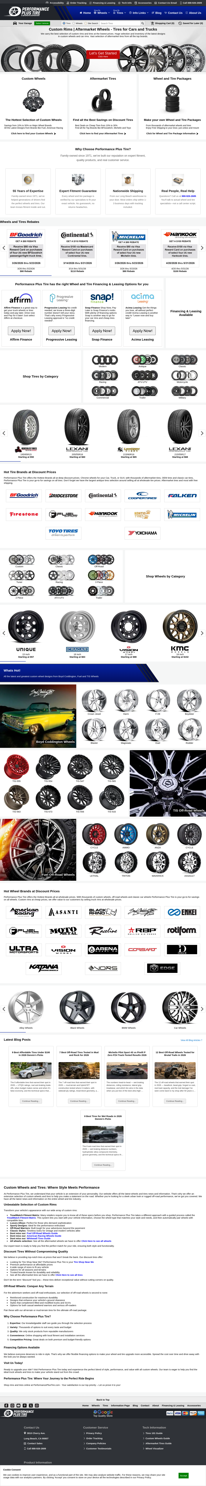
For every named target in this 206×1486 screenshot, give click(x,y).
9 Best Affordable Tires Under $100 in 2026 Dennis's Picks (31, 1054)
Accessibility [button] (57, 3)
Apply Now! (21, 331)
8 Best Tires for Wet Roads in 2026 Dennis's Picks (103, 1118)
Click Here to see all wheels (96, 1241)
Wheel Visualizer (155, 1448)
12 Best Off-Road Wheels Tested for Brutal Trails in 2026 (175, 1054)
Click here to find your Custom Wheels (33, 133)
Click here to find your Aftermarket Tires (103, 133)
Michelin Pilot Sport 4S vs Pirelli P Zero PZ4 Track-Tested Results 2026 (127, 1054)
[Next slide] (202, 247)
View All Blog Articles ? (191, 1041)
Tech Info (127, 3)
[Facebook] (5, 1405)
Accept (183, 1475)
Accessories (145, 3)
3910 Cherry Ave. (36, 1433)
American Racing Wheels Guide (44, 1236)
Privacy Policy (94, 1433)
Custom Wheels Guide (158, 1438)
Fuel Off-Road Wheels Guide (42, 1233)
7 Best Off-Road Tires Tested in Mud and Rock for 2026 (79, 1054)
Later (193, 23)
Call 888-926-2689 (36, 1448)
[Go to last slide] (4, 247)
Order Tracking (78, 3)
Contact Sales (34, 1443)
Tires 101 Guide (154, 1433)
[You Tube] (18, 1405)
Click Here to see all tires (69, 1275)
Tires (104, 1405)
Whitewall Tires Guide (39, 1239)
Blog (134, 1405)
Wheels (95, 1405)
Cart (164, 23)
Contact (144, 1405)
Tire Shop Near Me (84, 1262)
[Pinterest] (24, 1405)
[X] (30, 1405)
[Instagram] (11, 1405)
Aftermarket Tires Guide (159, 1443)
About (155, 1405)
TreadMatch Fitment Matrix (21, 1218)
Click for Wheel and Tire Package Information (172, 133)
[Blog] (36, 1405)
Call (192, 3)
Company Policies (96, 1443)
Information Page (120, 1405)
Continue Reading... (31, 1102)
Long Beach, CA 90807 (36, 1438)
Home (85, 1405)
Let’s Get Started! (103, 54)
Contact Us (167, 3)
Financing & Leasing (104, 3)
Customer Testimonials (98, 1448)
